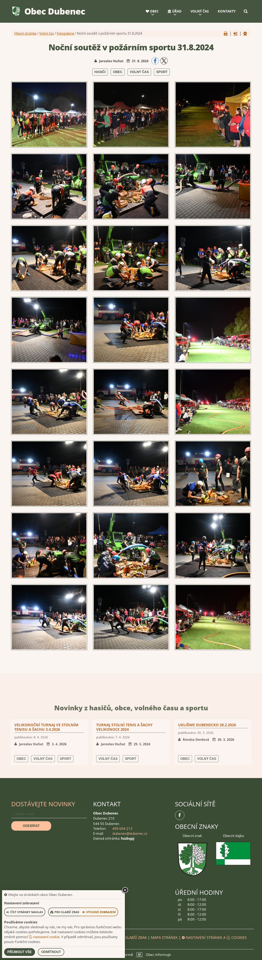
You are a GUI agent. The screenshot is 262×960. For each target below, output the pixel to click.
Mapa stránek (164, 937)
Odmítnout (51, 952)
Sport (161, 72)
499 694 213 (122, 828)
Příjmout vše (19, 952)
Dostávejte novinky (43, 804)
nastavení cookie (44, 936)
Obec (152, 11)
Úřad (175, 11)
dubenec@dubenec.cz (129, 833)
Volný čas (200, 11)
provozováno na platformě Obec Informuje (131, 954)
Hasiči (100, 72)
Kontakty (227, 11)
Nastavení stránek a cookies (214, 937)
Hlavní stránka (25, 33)
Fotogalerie (65, 33)
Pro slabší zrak (132, 937)
